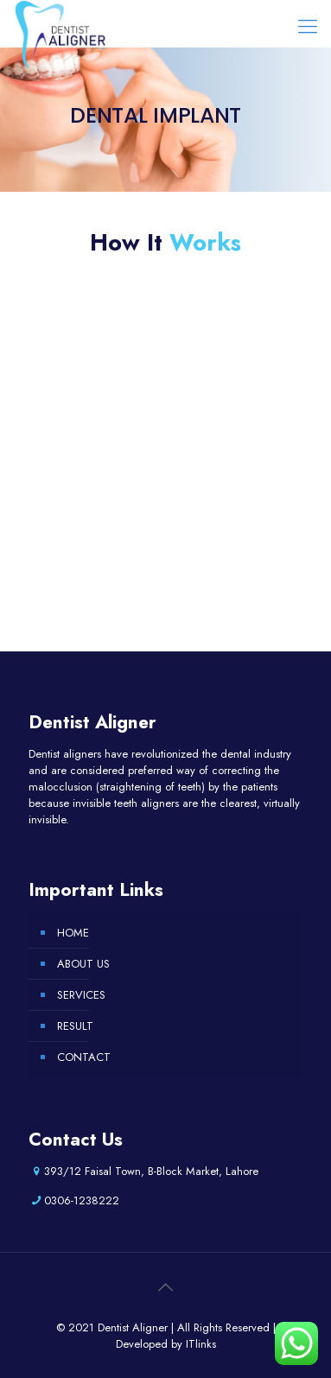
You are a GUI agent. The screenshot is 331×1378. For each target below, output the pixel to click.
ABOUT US (83, 964)
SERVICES (81, 995)
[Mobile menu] (307, 26)
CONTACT (84, 1057)
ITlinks (201, 1344)
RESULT (75, 1026)
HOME (73, 932)
